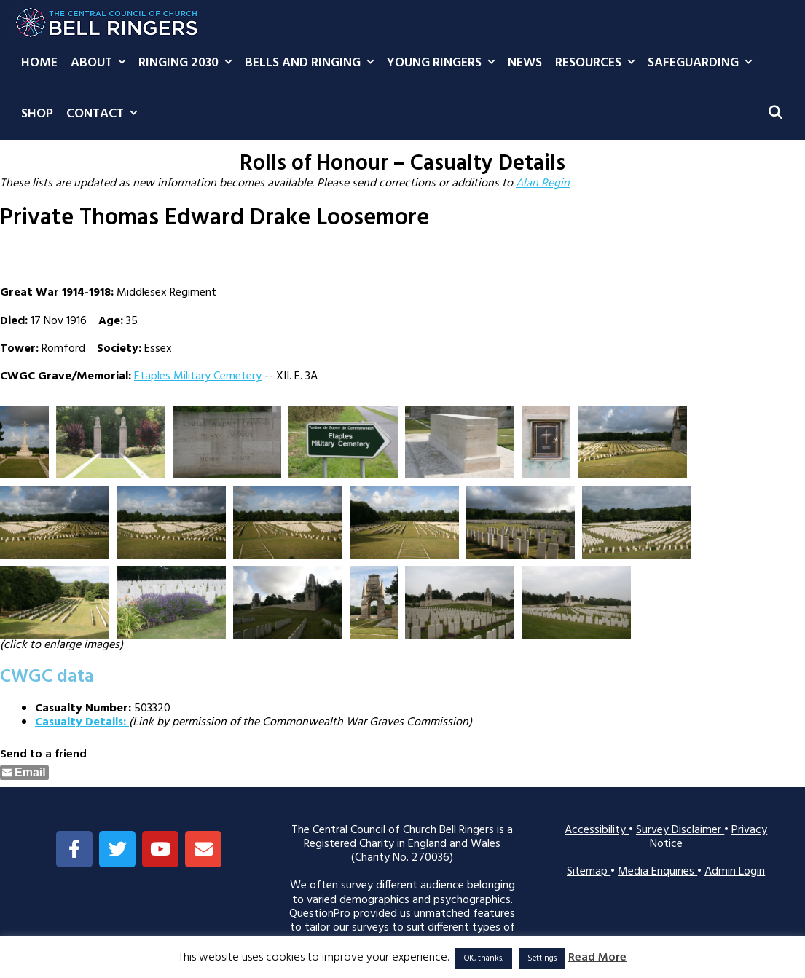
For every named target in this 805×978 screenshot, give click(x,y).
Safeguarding (703, 63)
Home (39, 63)
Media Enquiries (657, 871)
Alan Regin (543, 183)
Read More (597, 958)
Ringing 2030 (188, 63)
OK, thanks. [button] (483, 958)
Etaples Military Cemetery (198, 376)
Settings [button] (542, 958)
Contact (105, 114)
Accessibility (597, 830)
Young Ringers (444, 63)
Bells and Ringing (312, 63)
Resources (598, 63)
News (525, 63)
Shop (37, 114)
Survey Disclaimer (680, 830)
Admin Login (734, 871)
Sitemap (588, 871)
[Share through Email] (24, 772)
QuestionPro (319, 913)
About (101, 63)
